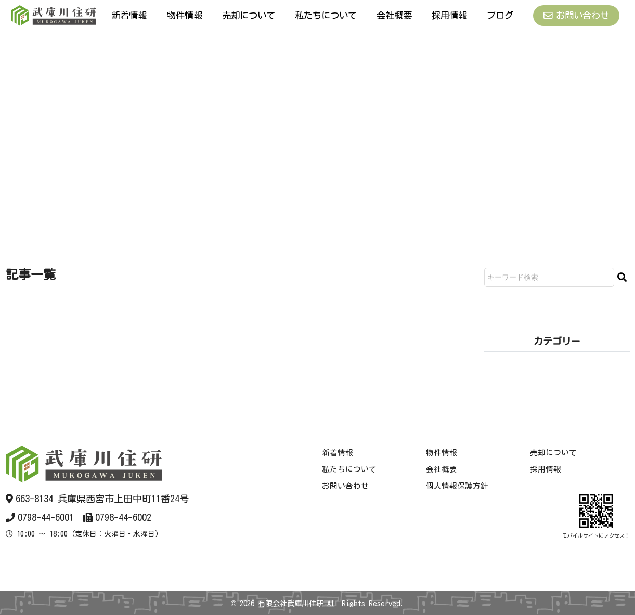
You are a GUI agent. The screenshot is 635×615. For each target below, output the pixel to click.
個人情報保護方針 (456, 486)
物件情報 (183, 15)
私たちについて (326, 15)
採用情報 (449, 15)
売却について (247, 15)
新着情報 (129, 15)
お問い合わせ (576, 15)
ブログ (500, 15)
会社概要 (394, 15)
